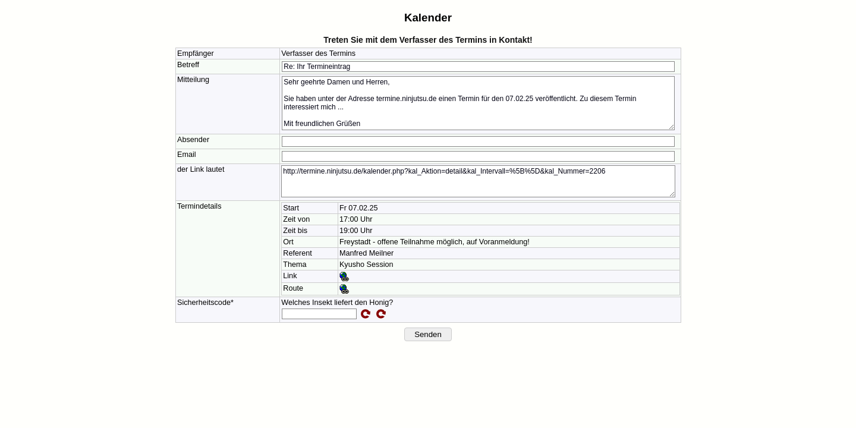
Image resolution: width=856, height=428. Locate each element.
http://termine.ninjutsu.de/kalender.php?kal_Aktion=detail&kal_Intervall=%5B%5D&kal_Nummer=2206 (478, 181)
